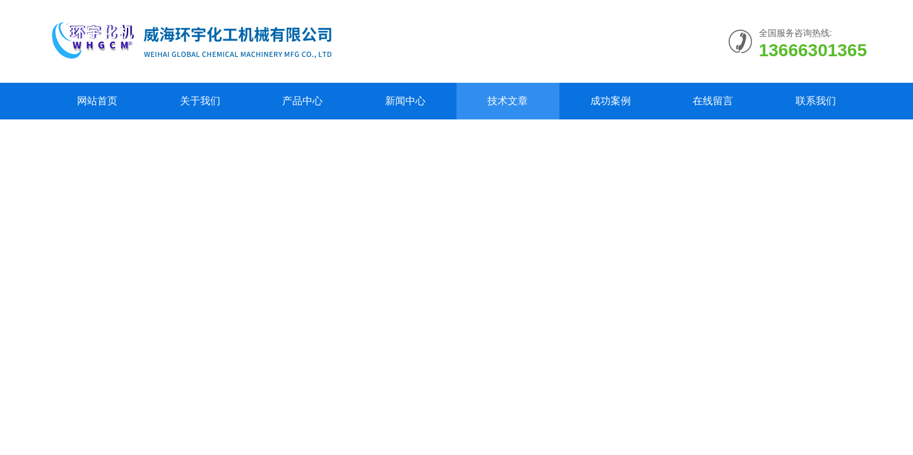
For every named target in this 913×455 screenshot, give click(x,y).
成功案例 (610, 100)
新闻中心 (405, 100)
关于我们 (200, 100)
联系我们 (816, 100)
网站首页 (97, 100)
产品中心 (302, 100)
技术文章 (507, 100)
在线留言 (713, 100)
